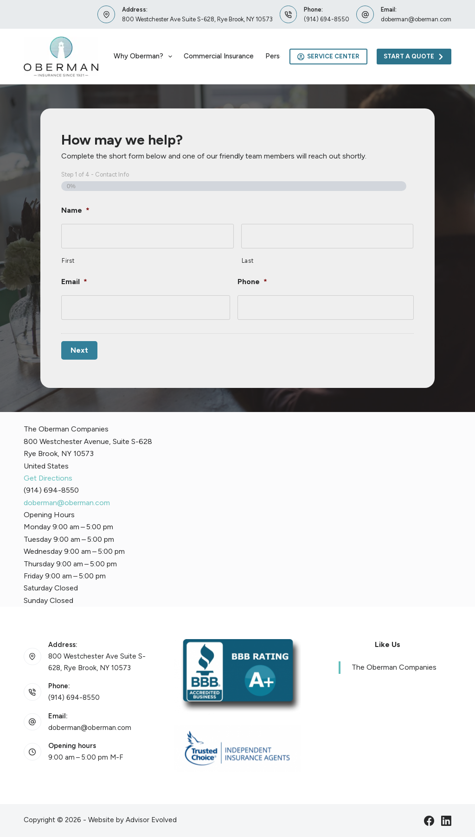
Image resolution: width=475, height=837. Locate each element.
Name (75, 210)
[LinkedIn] (446, 820)
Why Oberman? (145, 56)
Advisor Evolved (151, 819)
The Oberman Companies (394, 667)
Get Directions (48, 478)
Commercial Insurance (219, 56)
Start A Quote (414, 56)
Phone (252, 281)
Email (74, 281)
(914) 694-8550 (326, 19)
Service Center (328, 56)
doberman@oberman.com (416, 19)
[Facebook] (429, 820)
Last (248, 260)
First (68, 260)
